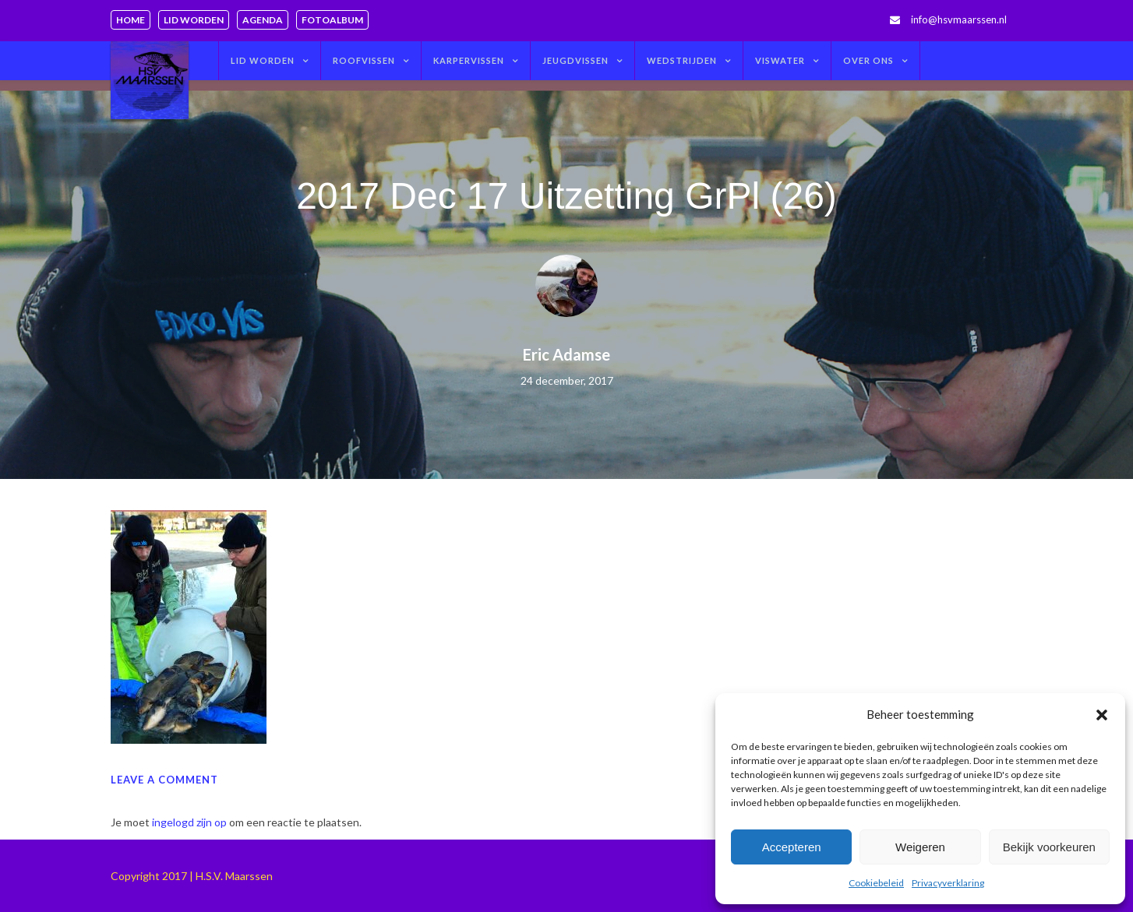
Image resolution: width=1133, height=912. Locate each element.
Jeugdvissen (575, 60)
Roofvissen (364, 60)
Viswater (780, 60)
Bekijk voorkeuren (1049, 847)
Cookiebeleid (876, 883)
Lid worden (194, 20)
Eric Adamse (566, 354)
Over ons (868, 60)
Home (130, 20)
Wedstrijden (682, 60)
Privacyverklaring (948, 883)
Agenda (262, 20)
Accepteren (791, 847)
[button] (1102, 715)
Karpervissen (468, 60)
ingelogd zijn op (189, 822)
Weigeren (920, 847)
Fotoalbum (332, 20)
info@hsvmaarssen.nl (959, 19)
